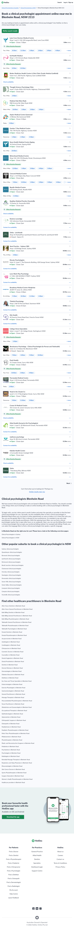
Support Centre (37, 871)
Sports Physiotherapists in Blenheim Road (14, 772)
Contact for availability (37, 227)
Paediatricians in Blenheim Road (11, 727)
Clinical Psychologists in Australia (10, 7)
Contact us (60, 859)
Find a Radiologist (14, 886)
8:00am (23, 355)
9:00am (15, 182)
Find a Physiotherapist (13, 859)
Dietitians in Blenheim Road (10, 678)
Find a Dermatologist (14, 882)
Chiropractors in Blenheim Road (11, 648)
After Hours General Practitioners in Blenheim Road (17, 609)
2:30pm (22, 137)
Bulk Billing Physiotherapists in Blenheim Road (15, 619)
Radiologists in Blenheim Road (11, 756)
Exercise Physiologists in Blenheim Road (13, 687)
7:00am (14, 355)
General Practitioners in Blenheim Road (13, 694)
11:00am (15, 196)
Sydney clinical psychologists (10, 549)
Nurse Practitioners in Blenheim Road (13, 704)
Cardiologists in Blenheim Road (11, 645)
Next (68, 483)
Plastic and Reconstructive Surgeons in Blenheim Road (18, 743)
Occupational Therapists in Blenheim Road (14, 710)
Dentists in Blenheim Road (10, 665)
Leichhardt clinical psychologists (11, 559)
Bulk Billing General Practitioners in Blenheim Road (17, 615)
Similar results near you (37, 492)
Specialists (37, 863)
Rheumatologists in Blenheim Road (12, 766)
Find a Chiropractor (13, 867)
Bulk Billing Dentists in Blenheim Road (13, 612)
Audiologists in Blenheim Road (11, 642)
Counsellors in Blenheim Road (10, 655)
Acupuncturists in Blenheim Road (11, 638)
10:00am (15, 109)
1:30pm (14, 137)
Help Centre (14, 894)
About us (60, 851)
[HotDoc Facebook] (33, 908)
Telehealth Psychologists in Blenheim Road (14, 629)
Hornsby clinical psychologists (10, 572)
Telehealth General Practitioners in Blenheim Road (16, 622)
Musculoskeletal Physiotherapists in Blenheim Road (17, 700)
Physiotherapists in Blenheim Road (12, 740)
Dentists (37, 859)
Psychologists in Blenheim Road (11, 753)
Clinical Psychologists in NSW (28, 7)
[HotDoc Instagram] (40, 908)
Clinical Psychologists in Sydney (11, 534)
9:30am (14, 296)
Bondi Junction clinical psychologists (12, 565)
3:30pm (31, 137)
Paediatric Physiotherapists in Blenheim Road (15, 730)
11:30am (23, 50)
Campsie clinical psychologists (10, 591)
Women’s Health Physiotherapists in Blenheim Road (17, 779)
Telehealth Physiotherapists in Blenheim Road (15, 625)
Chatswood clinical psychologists (11, 568)
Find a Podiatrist (13, 863)
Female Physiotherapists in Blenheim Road (14, 635)
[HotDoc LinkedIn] (37, 908)
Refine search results (10, 31)
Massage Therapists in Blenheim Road (13, 697)
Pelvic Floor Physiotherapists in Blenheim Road (15, 733)
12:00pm (15, 168)
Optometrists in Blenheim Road (11, 717)
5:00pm (49, 168)
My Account (13, 890)
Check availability (37, 82)
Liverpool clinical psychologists (11, 588)
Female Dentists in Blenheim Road (12, 632)
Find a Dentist (13, 855)
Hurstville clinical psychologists (11, 595)
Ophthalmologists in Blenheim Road (12, 714)
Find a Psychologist (13, 871)
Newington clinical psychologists (11, 575)
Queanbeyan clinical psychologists (12, 552)
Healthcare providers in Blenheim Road (13, 782)
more (69, 50)
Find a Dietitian (13, 874)
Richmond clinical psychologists (11, 562)
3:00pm (49, 50)
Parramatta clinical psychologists (11, 578)
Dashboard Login (37, 867)
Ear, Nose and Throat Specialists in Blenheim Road (17, 681)
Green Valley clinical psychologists (12, 585)
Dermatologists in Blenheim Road (11, 671)
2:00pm (40, 50)
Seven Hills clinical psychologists (11, 581)
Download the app (13, 817)
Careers (60, 855)
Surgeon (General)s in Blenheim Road (13, 776)
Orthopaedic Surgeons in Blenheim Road (14, 720)
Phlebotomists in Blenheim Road (11, 736)
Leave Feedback (13, 898)
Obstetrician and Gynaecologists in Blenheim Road (17, 707)
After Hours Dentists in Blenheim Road (13, 606)
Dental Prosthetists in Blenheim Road (13, 661)
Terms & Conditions (60, 863)
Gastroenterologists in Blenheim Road (13, 691)
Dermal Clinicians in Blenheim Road (12, 668)
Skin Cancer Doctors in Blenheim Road (13, 769)
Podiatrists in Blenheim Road (10, 746)
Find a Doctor (13, 851)
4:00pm (57, 50)
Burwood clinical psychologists (11, 555)
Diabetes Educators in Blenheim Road (13, 674)
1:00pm (31, 50)
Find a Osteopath (13, 878)
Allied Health (37, 855)
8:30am (14, 50)
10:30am (23, 68)
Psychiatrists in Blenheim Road (11, 750)
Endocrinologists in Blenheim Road (12, 684)
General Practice (37, 851)
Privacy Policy (60, 867)
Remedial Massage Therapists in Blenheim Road (16, 759)
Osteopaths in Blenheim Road (10, 723)
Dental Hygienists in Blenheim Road (12, 658)
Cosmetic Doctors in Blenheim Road (12, 651)
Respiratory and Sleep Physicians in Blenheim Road (17, 763)
